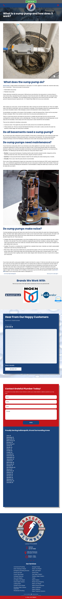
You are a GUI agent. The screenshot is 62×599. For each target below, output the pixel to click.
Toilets (33, 578)
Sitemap (39, 595)
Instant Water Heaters (19, 581)
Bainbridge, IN (10, 437)
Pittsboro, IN (10, 472)
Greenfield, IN (10, 454)
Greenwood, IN (10, 455)
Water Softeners (36, 589)
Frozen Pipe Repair (19, 574)
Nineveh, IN (9, 469)
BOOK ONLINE (31, 1)
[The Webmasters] (31, 594)
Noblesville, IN (10, 470)
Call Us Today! (31, 597)
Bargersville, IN (10, 439)
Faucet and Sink (18, 572)
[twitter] (31, 560)
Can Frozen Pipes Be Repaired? (9, 273)
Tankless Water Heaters (38, 576)
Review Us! (13, 369)
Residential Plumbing (19, 590)
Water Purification (36, 587)
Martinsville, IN (10, 462)
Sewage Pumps (36, 567)
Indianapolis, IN (10, 457)
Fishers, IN (9, 449)
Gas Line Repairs (18, 578)
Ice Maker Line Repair (19, 580)
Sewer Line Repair (36, 568)
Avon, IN (9, 435)
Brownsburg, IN (10, 444)
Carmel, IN (9, 445)
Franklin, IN (9, 452)
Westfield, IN (10, 477)
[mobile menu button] (48, 5)
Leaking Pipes (17, 583)
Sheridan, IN (10, 475)
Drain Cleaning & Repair (20, 568)
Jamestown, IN (10, 459)
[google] (34, 560)
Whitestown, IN (10, 480)
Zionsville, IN (10, 482)
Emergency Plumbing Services (21, 570)
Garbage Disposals (18, 576)
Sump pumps (6, 85)
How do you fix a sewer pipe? (53, 273)
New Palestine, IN (11, 467)
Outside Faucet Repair (19, 585)
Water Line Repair (36, 583)
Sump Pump (35, 572)
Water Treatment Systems (38, 591)
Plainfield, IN (10, 474)
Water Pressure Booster (38, 585)
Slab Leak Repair (36, 570)
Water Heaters (35, 580)
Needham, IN (10, 465)
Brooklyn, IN (10, 442)
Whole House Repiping (38, 581)
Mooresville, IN (10, 464)
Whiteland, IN (10, 479)
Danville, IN (9, 447)
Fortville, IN (9, 450)
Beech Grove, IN (11, 440)
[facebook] (28, 560)
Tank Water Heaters (37, 574)
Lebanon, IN (10, 460)
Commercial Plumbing (19, 567)
